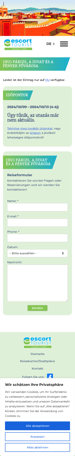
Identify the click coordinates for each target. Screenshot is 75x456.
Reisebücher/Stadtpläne (37, 361)
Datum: (37, 250)
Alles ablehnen (37, 447)
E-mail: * (37, 220)
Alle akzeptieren (37, 426)
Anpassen (37, 436)
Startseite (38, 354)
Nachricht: (37, 281)
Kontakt (37, 368)
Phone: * (37, 235)
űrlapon (35, 133)
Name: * (37, 204)
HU (47, 80)
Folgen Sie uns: (37, 377)
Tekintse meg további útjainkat (29, 128)
